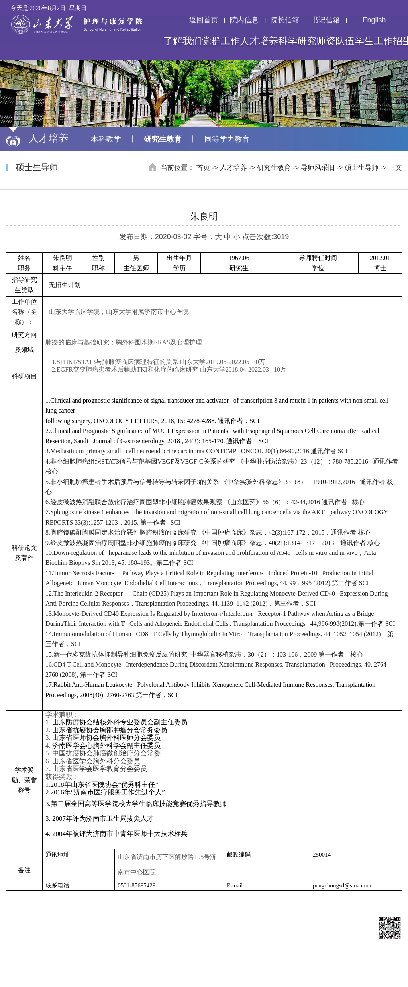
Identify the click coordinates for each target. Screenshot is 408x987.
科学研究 (297, 41)
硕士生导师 (362, 167)
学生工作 (374, 41)
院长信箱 (285, 20)
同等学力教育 (227, 139)
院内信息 (244, 20)
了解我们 (182, 41)
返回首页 (203, 20)
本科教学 (106, 139)
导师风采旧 (318, 167)
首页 (203, 167)
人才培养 (259, 41)
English (369, 20)
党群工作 (221, 41)
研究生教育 (163, 139)
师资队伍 (335, 41)
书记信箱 (325, 20)
